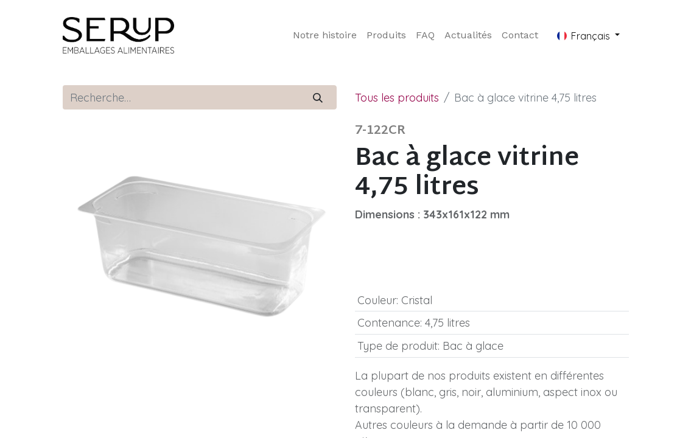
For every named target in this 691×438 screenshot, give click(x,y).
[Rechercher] (317, 97)
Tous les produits (397, 98)
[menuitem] (325, 35)
